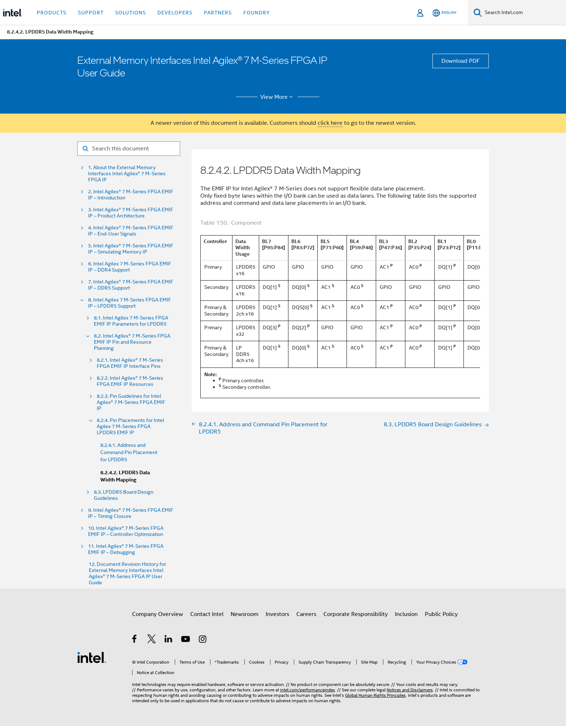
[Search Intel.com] (524, 13)
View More (277, 97)
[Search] (478, 12)
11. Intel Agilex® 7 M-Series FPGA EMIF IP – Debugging (126, 549)
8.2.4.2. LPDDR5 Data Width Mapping (125, 476)
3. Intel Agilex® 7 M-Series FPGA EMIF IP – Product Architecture (130, 213)
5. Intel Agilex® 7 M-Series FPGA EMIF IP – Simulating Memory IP (130, 249)
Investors (277, 614)
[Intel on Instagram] (203, 640)
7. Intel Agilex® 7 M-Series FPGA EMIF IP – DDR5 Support (130, 285)
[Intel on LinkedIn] (168, 640)
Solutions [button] (130, 12)
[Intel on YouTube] (186, 640)
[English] (444, 12)
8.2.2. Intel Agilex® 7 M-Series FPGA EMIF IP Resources (130, 381)
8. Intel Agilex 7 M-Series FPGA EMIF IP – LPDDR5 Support (129, 303)
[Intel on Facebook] (134, 640)
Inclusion (406, 614)
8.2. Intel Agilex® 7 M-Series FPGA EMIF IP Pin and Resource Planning (132, 342)
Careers (306, 614)
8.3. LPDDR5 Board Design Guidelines (123, 495)
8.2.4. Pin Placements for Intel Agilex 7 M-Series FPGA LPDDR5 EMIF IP (130, 426)
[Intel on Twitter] (151, 640)
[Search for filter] (128, 148)
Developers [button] (174, 12)
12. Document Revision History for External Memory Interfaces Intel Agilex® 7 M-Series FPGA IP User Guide (127, 573)
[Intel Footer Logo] (91, 657)
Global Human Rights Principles (375, 695)
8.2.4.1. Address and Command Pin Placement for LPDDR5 (128, 452)
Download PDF (460, 61)
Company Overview (157, 614)
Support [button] (91, 12)
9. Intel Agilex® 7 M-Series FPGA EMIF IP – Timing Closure (130, 513)
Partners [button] (218, 12)
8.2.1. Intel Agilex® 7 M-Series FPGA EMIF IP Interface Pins (130, 363)
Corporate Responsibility (355, 614)
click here (330, 123)
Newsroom (244, 614)
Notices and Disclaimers (410, 689)
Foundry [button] (256, 12)
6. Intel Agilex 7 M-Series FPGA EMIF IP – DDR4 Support (129, 267)
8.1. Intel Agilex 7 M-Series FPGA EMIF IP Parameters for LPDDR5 (131, 321)
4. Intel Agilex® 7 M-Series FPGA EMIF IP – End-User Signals (130, 231)
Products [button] (51, 12)
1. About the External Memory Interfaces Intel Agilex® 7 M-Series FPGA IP (127, 173)
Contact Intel (206, 614)
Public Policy (441, 614)
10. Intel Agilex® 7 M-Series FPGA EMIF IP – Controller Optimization (126, 531)
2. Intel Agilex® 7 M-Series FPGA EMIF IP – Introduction (130, 195)
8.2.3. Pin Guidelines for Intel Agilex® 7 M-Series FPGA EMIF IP (131, 402)
